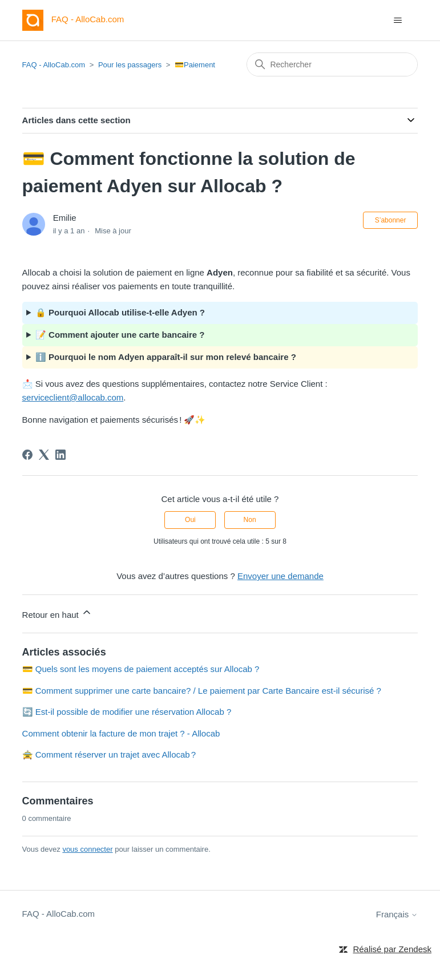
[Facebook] (27, 455)
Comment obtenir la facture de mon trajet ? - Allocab (121, 733)
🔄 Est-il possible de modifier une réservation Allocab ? (127, 712)
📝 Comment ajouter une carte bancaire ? (120, 334)
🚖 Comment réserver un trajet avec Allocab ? (109, 754)
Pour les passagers (130, 64)
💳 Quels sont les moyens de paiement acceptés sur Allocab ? (141, 669)
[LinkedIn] (60, 455)
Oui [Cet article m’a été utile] (190, 520)
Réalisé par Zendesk (392, 949)
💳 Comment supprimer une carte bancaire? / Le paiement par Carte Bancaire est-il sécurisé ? (201, 690)
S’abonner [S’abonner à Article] (390, 220)
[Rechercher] (332, 64)
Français (397, 914)
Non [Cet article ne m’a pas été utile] (250, 520)
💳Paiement (195, 64)
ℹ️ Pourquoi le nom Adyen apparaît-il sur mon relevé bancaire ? (165, 357)
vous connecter (87, 849)
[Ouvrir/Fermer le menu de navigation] (397, 20)
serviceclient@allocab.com (73, 397)
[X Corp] (44, 455)
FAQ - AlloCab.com (54, 64)
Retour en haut (57, 613)
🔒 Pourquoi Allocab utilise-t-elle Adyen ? (120, 312)
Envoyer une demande (280, 576)
